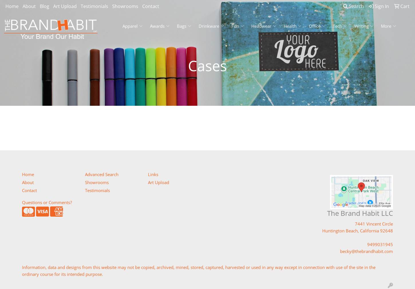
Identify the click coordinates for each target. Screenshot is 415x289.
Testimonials (94, 6)
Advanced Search (101, 174)
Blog (44, 6)
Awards (159, 26)
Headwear (263, 26)
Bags (184, 26)
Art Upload (65, 6)
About (29, 6)
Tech (340, 26)
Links (153, 174)
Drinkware (211, 26)
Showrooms (125, 6)
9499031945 (380, 244)
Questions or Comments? (47, 202)
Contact (150, 6)
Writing (364, 26)
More (388, 26)
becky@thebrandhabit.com (366, 251)
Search (353, 6)
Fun (238, 26)
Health (292, 26)
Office (317, 26)
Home (12, 6)
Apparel (132, 26)
